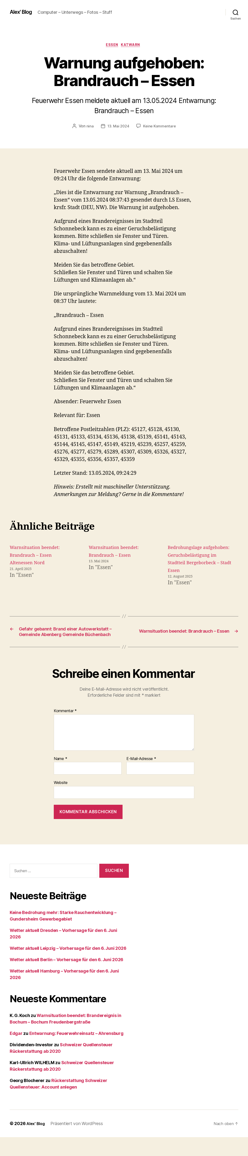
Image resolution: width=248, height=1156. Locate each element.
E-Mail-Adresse (141, 777)
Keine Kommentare (160, 127)
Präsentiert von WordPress (79, 1142)
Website (61, 801)
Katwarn (133, 46)
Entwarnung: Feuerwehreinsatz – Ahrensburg (76, 1052)
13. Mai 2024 (117, 127)
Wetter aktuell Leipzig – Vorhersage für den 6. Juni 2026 (68, 967)
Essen (111, 46)
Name (60, 777)
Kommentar (65, 730)
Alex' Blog (22, 12)
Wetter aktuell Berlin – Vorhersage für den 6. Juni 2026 (66, 978)
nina (89, 127)
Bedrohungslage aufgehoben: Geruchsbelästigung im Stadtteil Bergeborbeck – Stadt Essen (197, 563)
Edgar (16, 1052)
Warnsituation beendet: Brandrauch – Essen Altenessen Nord (38, 556)
